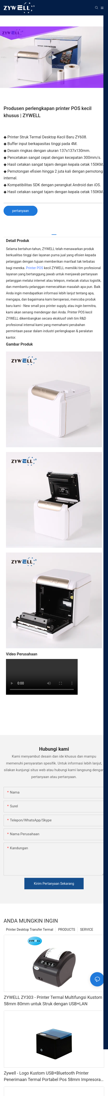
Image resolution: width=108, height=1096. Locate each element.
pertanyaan (20, 211)
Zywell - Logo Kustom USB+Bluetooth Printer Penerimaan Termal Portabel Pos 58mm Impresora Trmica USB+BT (52, 1077)
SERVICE (86, 929)
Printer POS (34, 268)
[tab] (54, 233)
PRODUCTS (66, 929)
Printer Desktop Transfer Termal (29, 929)
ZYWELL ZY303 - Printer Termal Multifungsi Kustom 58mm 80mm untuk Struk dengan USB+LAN (53, 1000)
